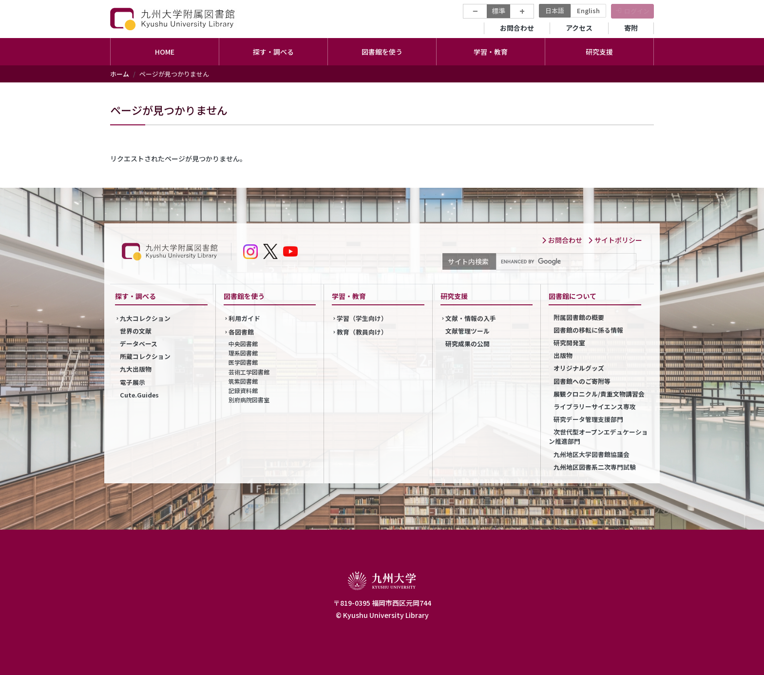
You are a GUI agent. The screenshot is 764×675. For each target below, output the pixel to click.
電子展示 (132, 382)
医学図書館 (243, 362)
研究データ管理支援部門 (588, 419)
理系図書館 (243, 353)
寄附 (631, 28)
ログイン (636, 11)
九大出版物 (136, 369)
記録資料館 (243, 390)
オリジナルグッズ (579, 368)
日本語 (554, 10)
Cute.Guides (139, 394)
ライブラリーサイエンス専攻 (595, 406)
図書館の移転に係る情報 (588, 330)
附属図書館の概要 (579, 317)
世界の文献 (136, 331)
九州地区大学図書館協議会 (592, 454)
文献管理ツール (467, 331)
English (588, 10)
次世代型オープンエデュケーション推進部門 (598, 436)
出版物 (563, 355)
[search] (565, 262)
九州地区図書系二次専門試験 (595, 467)
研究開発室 (569, 342)
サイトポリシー (615, 240)
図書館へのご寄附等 (582, 381)
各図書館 (241, 332)
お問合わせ (517, 28)
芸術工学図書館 (249, 372)
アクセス (579, 28)
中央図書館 (243, 343)
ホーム (119, 74)
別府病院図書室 (249, 400)
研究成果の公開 (467, 343)
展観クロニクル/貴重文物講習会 (599, 393)
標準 (498, 11)
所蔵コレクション (145, 356)
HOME (164, 52)
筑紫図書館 (243, 381)
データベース (138, 343)
